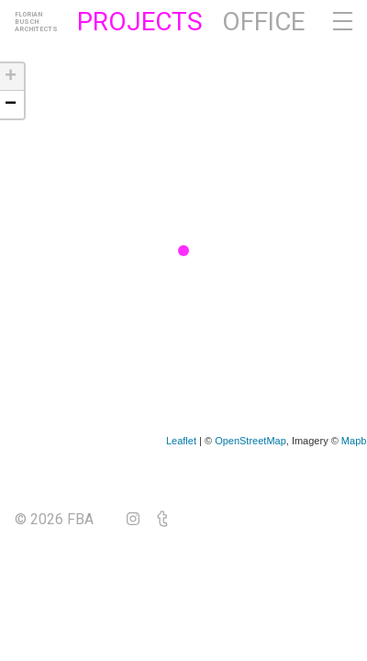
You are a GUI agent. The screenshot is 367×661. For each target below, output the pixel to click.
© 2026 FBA (67, 519)
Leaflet (181, 440)
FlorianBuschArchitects (36, 22)
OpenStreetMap (250, 440)
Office (263, 21)
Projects (140, 21)
